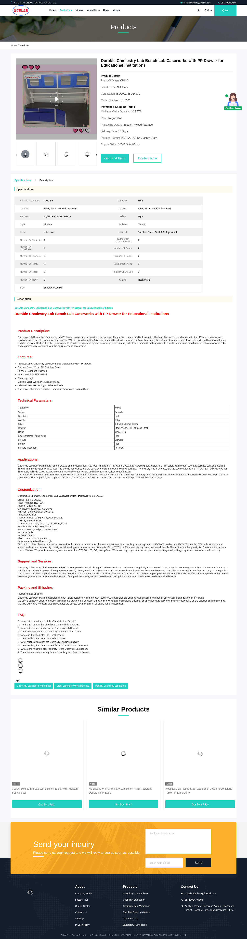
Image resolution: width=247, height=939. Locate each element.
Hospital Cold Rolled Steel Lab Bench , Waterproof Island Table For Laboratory (198, 790)
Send (198, 862)
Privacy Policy (82, 925)
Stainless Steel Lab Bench (136, 912)
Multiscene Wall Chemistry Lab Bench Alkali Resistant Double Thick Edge (120, 790)
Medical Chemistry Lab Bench (110, 685)
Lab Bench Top (130, 918)
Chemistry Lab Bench (134, 899)
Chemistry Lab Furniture (135, 893)
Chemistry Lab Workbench (136, 906)
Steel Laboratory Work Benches (73, 685)
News (106, 10)
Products (66, 10)
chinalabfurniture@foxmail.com (195, 3)
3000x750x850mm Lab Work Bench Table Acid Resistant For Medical (45, 790)
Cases (116, 10)
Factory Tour (81, 899)
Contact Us (81, 912)
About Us (93, 10)
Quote (225, 10)
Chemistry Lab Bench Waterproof (34, 685)
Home (52, 10)
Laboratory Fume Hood (135, 925)
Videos (79, 10)
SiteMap (79, 918)
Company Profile (83, 893)
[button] (96, 155)
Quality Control (83, 906)
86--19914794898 (227, 3)
